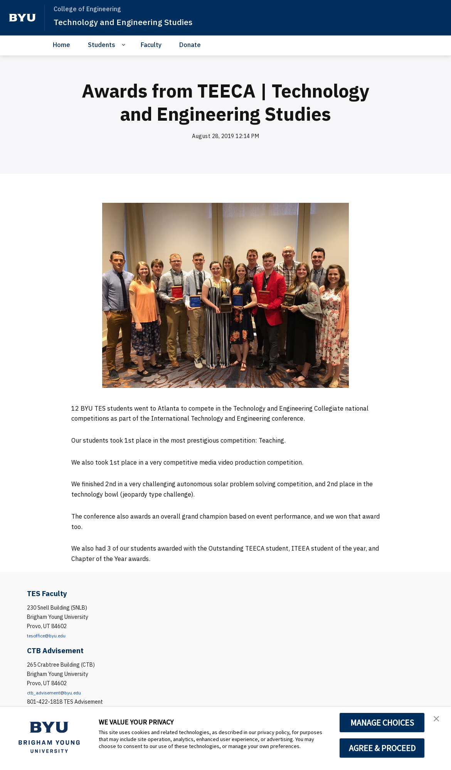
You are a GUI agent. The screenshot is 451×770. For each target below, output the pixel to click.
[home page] (22, 18)
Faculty (151, 45)
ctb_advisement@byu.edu (58, 692)
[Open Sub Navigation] (125, 45)
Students (101, 45)
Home (61, 45)
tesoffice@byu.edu (50, 635)
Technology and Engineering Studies (131, 21)
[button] (438, 721)
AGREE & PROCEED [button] (382, 748)
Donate (190, 45)
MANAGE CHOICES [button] (382, 722)
